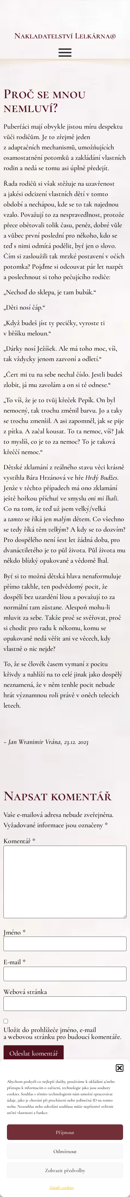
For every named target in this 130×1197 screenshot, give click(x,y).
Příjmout (65, 1132)
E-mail (14, 962)
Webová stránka (25, 991)
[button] (119, 1068)
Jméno (14, 932)
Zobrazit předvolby (65, 1170)
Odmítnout (65, 1151)
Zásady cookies (62, 1187)
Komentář (19, 841)
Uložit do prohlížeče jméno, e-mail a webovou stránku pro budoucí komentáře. (62, 1033)
